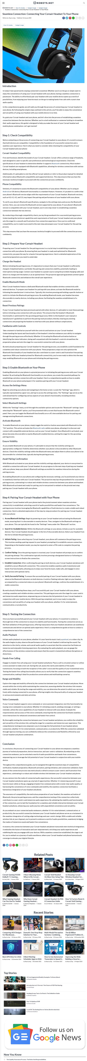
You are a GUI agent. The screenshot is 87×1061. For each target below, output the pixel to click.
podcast (65, 639)
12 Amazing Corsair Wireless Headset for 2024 (73, 877)
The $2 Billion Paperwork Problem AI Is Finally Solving (74, 935)
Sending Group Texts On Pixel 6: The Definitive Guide (43, 993)
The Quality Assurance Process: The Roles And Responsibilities (26, 1059)
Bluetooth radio (39, 428)
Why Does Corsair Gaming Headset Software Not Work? (32, 901)
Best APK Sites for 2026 (12, 957)
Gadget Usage (19, 25)
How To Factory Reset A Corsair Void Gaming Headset (74, 901)
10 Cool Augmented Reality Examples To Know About (43, 977)
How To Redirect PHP (33, 1001)
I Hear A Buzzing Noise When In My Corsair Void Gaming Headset (32, 877)
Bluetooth (55, 163)
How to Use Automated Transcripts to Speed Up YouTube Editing (53, 959)
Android (6, 191)
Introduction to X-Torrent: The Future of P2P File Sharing (44, 985)
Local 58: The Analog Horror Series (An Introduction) (43, 1009)
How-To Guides (8, 25)
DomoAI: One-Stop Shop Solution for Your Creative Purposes (33, 935)
